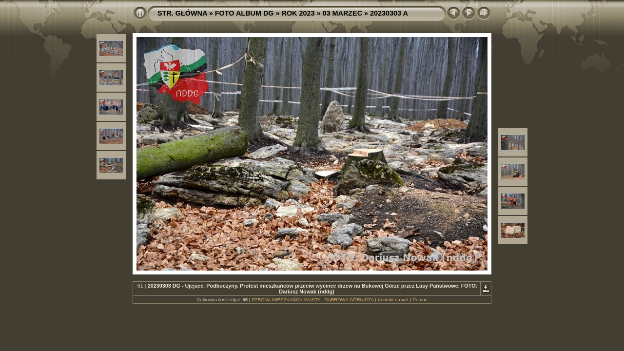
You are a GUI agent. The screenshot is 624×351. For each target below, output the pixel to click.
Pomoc (420, 299)
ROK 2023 (298, 13)
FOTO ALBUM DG (244, 13)
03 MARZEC (343, 13)
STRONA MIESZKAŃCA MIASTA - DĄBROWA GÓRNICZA (313, 299)
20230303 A (389, 13)
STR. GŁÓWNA (182, 13)
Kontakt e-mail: (393, 299)
